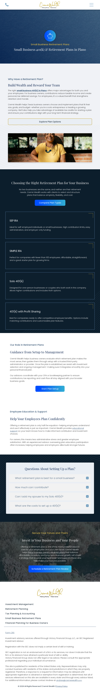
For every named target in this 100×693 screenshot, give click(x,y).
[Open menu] (91, 5)
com (80, 680)
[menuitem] (50, 604)
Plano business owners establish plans (46, 552)
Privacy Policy (62, 686)
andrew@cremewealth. (67, 680)
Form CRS (9, 632)
